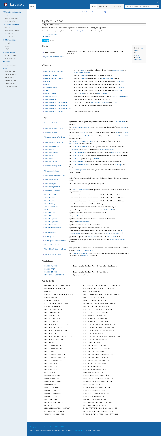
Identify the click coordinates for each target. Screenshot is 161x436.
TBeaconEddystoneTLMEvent (54, 137)
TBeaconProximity (50, 161)
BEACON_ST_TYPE (50, 272)
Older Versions (10, 58)
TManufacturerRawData (52, 228)
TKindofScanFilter (50, 225)
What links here (10, 71)
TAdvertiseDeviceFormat (52, 123)
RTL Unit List (9, 36)
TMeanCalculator (50, 232)
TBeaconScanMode (51, 179)
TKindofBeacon (49, 213)
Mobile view (96, 430)
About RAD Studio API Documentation (52, 430)
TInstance (47, 210)
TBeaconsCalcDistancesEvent (54, 175)
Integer (108, 233)
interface (81, 93)
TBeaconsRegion (50, 183)
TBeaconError (49, 150)
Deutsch (7, 43)
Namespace (92, 236)
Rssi (117, 133)
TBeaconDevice (117, 70)
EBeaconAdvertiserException (54, 71)
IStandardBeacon (50, 93)
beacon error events (107, 150)
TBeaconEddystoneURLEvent (54, 142)
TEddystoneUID (49, 198)
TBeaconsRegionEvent (52, 187)
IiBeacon (47, 90)
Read (94, 6)
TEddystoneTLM (50, 195)
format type (119, 81)
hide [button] (141, 48)
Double (116, 233)
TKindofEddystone (50, 219)
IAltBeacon (48, 81)
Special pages (9, 77)
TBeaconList (48, 158)
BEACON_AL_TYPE (50, 266)
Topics (7, 15)
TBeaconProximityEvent (52, 166)
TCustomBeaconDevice (82, 72)
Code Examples (10, 21)
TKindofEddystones (51, 222)
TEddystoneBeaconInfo (52, 191)
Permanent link (10, 83)
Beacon (103, 75)
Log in (157, 2)
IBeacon (47, 36)
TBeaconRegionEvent (51, 171)
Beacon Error (115, 152)
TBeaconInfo (48, 155)
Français (7, 46)
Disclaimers (68, 430)
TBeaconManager (51, 34)
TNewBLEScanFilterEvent (53, 245)
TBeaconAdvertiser (50, 96)
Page (32, 6)
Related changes (10, 74)
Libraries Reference (11, 18)
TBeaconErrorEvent (51, 152)
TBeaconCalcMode (50, 133)
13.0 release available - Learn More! (93, 12)
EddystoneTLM (123, 136)
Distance (124, 127)
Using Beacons (82, 31)
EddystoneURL (74, 144)
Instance (90, 210)
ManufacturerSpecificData (100, 102)
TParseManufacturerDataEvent (55, 249)
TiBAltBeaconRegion (51, 207)
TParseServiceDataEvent (52, 254)
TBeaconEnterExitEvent (52, 146)
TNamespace (49, 236)
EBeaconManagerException (53, 78)
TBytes (115, 102)
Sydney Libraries (10, 55)
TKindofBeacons (50, 216)
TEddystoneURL (49, 201)
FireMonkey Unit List (12, 31)
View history (117, 6)
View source (104, 6)
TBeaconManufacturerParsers (54, 111)
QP (86, 430)
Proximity (118, 165)
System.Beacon (49, 52)
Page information (11, 86)
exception (83, 70)
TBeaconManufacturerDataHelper (56, 102)
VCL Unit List (9, 33)
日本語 (7, 49)
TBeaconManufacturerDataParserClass (57, 108)
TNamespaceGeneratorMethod (55, 241)
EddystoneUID (109, 210)
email (89, 430)
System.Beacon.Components (54, 57)
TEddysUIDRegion (50, 204)
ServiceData (85, 255)
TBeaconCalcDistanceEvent (53, 128)
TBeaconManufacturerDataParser (56, 105)
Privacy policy (34, 430)
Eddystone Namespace (117, 239)
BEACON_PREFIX (50, 269)
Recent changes (10, 65)
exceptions (83, 75)
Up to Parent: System (51, 25)
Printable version (10, 80)
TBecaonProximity (78, 161)
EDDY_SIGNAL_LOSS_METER (54, 275)
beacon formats (102, 93)
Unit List (7, 28)
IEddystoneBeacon (50, 87)
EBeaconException (50, 75)
